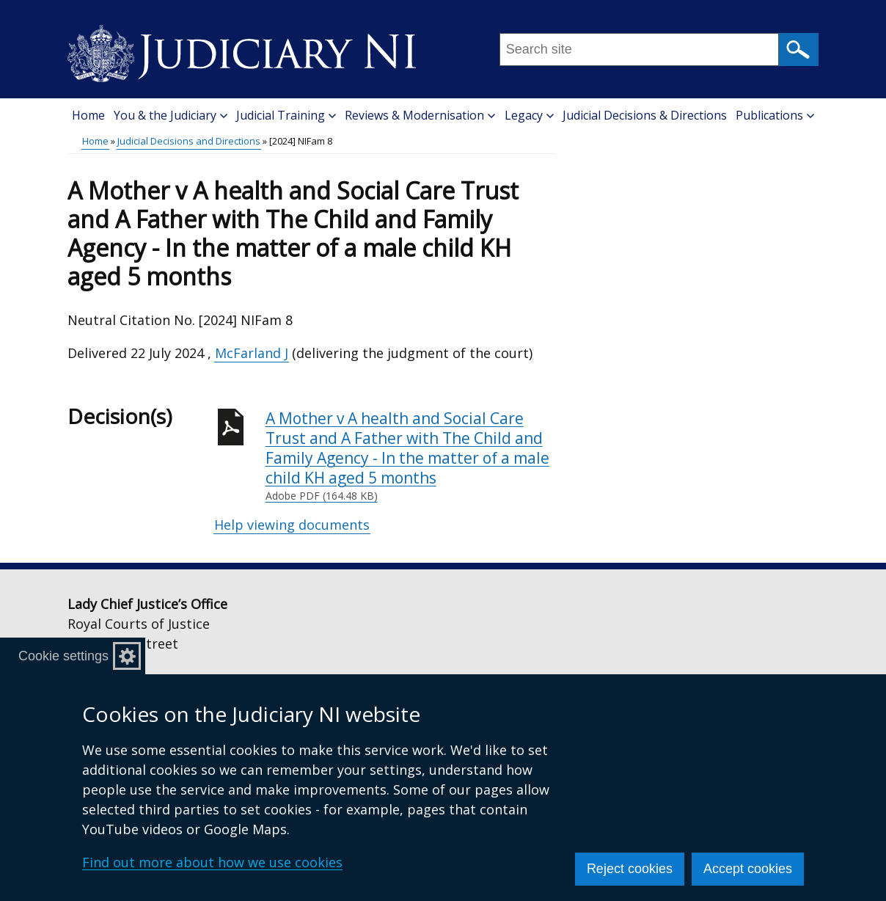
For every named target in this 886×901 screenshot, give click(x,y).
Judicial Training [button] (286, 115)
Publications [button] (775, 115)
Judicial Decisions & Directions (645, 115)
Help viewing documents (292, 524)
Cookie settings (63, 656)
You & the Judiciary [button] (170, 115)
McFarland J (251, 353)
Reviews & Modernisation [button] (420, 115)
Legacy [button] (529, 115)
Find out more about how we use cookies (212, 862)
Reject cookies (630, 868)
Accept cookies (747, 868)
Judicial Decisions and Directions (188, 140)
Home (88, 115)
